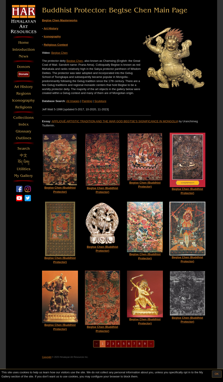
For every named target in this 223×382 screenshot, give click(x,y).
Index (24, 124)
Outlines (23, 138)
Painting (87, 101)
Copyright (46, 357)
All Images (72, 101)
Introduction (23, 49)
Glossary (23, 131)
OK (217, 373)
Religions (23, 107)
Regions (23, 93)
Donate (23, 74)
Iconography (23, 100)
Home (23, 42)
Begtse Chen (59, 52)
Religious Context (56, 44)
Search (23, 148)
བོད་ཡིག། (23, 162)
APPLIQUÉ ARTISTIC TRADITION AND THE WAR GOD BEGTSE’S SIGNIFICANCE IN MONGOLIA (115, 121)
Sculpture (100, 101)
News (23, 56)
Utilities (23, 169)
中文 (23, 155)
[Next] (150, 343)
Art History (23, 87)
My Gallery (23, 176)
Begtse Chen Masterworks (60, 20)
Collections (23, 118)
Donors (23, 67)
